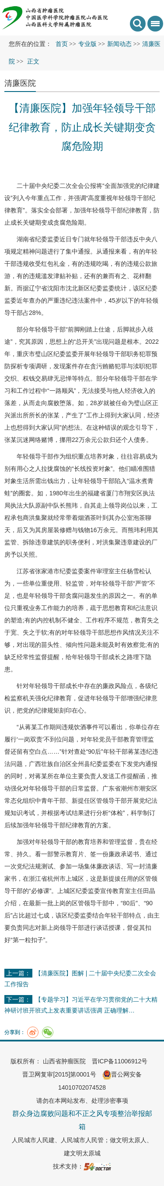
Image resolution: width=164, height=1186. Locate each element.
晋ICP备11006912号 (120, 1061)
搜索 (138, 24)
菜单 (153, 26)
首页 (62, 44)
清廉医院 (20, 83)
